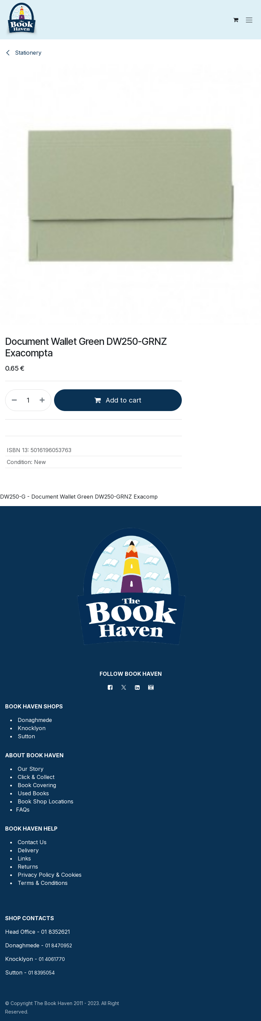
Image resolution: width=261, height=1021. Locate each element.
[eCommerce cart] (235, 19)
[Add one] (43, 400)
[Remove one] (12, 400)
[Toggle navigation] (249, 20)
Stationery (23, 52)
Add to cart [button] (117, 400)
